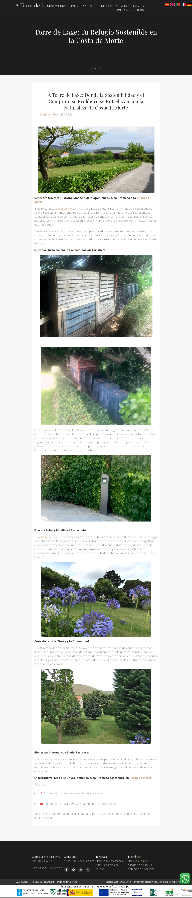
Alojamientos (58, 6)
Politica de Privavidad (43, 881)
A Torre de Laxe (48, 537)
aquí (108, 860)
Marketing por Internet (169, 881)
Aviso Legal (22, 881)
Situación (122, 6)
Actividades (104, 6)
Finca (74, 6)
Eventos (138, 6)
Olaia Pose (125, 881)
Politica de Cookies (67, 881)
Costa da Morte (65, 208)
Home (92, 68)
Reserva (87, 6)
